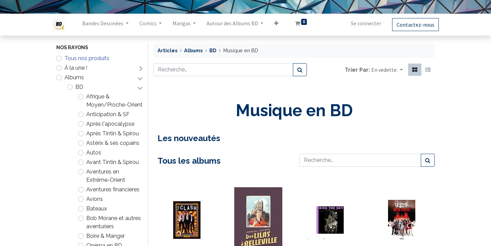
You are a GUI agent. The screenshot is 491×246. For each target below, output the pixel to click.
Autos (93, 152)
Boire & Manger (105, 236)
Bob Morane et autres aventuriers (113, 222)
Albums (74, 77)
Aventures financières (112, 189)
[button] (280, 25)
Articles (167, 50)
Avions (94, 199)
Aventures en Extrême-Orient (105, 175)
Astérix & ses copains (112, 143)
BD (79, 87)
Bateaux (96, 208)
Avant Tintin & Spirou (112, 162)
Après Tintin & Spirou (112, 133)
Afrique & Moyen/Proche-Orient (114, 100)
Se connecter (362, 23)
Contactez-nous (411, 24)
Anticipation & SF (108, 114)
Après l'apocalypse (110, 124)
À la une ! (75, 68)
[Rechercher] (300, 69)
